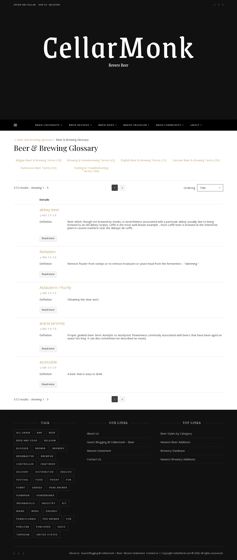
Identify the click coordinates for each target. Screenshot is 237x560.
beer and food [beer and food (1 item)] (26, 440)
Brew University (47, 125)
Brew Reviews (79, 125)
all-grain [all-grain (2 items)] (23, 432)
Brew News (106, 125)
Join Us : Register (49, 5)
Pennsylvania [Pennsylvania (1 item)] (26, 518)
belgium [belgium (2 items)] (50, 440)
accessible (48, 362)
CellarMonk (118, 46)
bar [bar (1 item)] (39, 432)
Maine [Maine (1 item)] (20, 511)
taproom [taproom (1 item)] (23, 534)
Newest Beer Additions (175, 442)
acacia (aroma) (52, 323)
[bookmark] (222, 4)
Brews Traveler (135, 125)
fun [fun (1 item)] (68, 479)
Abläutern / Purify (55, 287)
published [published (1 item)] (43, 526)
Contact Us (94, 459)
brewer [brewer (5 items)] (40, 448)
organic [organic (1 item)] (52, 511)
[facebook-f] (215, 4)
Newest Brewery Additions (177, 459)
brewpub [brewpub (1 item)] (47, 456)
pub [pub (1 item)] (69, 518)
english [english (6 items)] (66, 471)
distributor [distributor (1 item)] (45, 471)
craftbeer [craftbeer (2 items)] (48, 464)
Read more (48, 238)
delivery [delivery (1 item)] (22, 471)
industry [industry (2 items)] (48, 503)
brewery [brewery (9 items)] (58, 448)
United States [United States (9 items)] (47, 534)
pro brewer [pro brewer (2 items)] (51, 518)
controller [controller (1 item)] (25, 464)
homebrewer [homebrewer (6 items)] (45, 495)
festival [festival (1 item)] (22, 479)
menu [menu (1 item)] (35, 511)
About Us (93, 433)
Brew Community (168, 125)
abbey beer (49, 209)
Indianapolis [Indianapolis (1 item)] (25, 503)
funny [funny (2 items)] (20, 487)
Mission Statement (99, 450)
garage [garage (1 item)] (37, 487)
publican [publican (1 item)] (22, 526)
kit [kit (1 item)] (64, 503)
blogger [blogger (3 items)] (22, 448)
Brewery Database (172, 450)
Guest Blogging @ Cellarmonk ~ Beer (110, 442)
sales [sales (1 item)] (62, 526)
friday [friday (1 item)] (54, 479)
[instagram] (219, 4)
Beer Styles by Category (176, 433)
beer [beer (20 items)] (52, 432)
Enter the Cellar (25, 5)
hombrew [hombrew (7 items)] (23, 495)
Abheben (48, 251)
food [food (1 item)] (39, 479)
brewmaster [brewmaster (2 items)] (25, 456)
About (194, 125)
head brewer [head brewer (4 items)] (58, 487)
